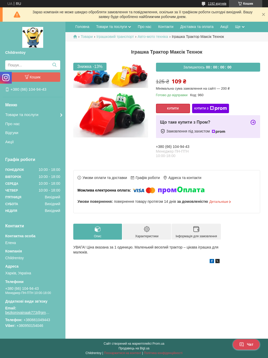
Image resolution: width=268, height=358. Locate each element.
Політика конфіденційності (163, 353)
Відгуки (11, 132)
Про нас (12, 124)
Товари (87, 36)
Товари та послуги (21, 114)
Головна (82, 27)
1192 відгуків (217, 3)
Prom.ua (158, 343)
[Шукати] (54, 65)
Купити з (210, 108)
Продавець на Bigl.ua (134, 348)
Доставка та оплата (197, 27)
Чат (246, 344)
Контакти (165, 27)
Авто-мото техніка (153, 36)
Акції (9, 142)
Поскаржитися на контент (122, 353)
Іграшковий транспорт (115, 36)
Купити (172, 108)
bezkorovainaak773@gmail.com (27, 312)
